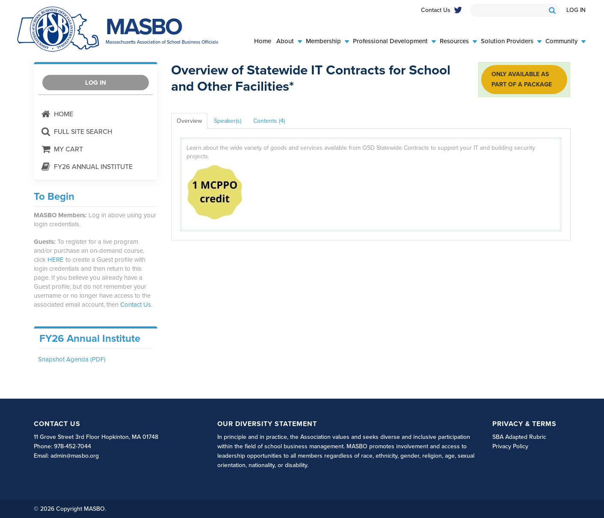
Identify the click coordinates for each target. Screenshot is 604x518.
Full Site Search (76, 131)
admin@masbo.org (74, 455)
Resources (458, 41)
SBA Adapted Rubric (519, 436)
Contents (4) (269, 120)
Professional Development (394, 41)
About (289, 41)
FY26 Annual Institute (87, 167)
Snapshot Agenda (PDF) (72, 359)
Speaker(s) (227, 120)
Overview (189, 120)
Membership (327, 41)
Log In (576, 10)
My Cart (62, 149)
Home (262, 41)
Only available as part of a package (521, 79)
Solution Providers (511, 41)
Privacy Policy (510, 446)
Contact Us (435, 10)
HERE (55, 259)
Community (565, 41)
